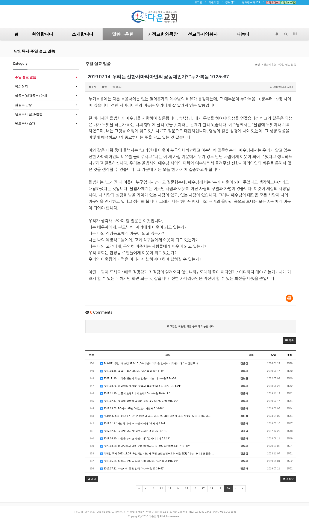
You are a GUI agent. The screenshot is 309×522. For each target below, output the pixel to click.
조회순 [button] (288, 478)
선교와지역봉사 (203, 34)
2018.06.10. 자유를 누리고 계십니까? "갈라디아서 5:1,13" (135, 438)
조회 (289, 355)
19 (219, 488)
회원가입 (214, 2)
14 (178, 488)
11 (152, 488)
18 (211, 488)
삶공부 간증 (23, 105)
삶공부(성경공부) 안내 (31, 95)
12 (161, 488)
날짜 (273, 355)
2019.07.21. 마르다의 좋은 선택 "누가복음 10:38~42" (132, 468)
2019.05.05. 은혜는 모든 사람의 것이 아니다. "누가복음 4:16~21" (139, 461)
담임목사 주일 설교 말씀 (34, 51)
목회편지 (21, 86)
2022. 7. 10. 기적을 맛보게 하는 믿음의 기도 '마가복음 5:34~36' (138, 378)
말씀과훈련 (122, 34)
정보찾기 (230, 2)
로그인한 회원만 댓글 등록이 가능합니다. (190, 326)
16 (194, 488)
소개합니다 (82, 34)
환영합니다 (42, 34)
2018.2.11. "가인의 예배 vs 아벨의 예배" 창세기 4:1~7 (132, 423)
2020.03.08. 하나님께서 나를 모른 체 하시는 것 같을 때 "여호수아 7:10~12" (145, 446)
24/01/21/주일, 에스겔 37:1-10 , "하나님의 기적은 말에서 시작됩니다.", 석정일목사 (149, 363)
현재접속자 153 (251, 2)
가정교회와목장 (163, 34)
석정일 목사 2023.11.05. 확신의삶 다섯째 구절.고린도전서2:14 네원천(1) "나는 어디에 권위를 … (157, 453)
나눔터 (242, 34)
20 (228, 488)
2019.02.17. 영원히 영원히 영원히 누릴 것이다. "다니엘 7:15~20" (139, 400)
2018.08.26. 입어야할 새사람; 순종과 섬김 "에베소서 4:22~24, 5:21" (140, 385)
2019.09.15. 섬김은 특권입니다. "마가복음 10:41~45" (132, 370)
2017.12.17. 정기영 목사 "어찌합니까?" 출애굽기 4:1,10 (133, 431)
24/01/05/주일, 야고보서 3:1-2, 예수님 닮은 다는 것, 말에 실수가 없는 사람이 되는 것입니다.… (156, 416)
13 (169, 488)
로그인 (198, 2)
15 (186, 488)
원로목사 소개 (25, 123)
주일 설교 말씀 (25, 77)
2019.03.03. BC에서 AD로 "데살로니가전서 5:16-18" (132, 408)
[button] (289, 340)
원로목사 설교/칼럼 (28, 114)
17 (203, 488)
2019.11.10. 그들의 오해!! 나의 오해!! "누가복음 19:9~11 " (135, 393)
